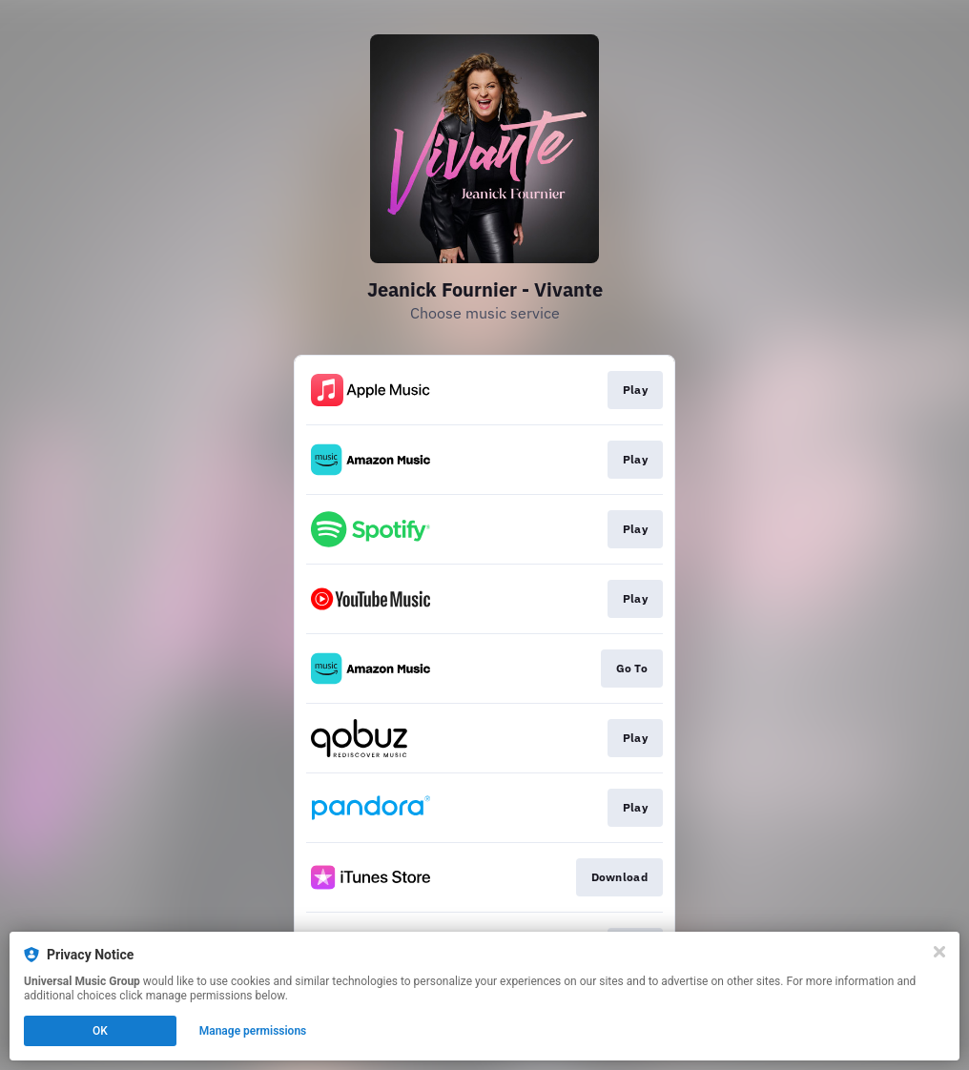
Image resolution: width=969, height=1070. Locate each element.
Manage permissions (253, 1031)
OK (100, 1031)
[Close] (939, 951)
